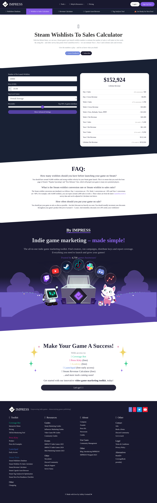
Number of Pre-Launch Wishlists (19, 74)
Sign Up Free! (78, 312)
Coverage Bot (78, 383)
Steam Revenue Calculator (75, 398)
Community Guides (51, 436)
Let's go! (78, 414)
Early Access (13, 452)
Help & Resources (76, 4)
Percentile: (42, 104)
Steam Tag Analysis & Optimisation (21, 474)
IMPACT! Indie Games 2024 (54, 447)
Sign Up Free (147, 4)
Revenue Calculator (65, 11)
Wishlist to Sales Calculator (39, 11)
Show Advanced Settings (42, 112)
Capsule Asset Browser (91, 11)
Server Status (49, 469)
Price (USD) (12, 84)
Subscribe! (86, 53)
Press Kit (83, 428)
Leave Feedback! (72, 53)
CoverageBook (120, 459)
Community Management (88, 443)
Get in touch (120, 436)
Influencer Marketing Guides (54, 429)
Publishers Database (13, 11)
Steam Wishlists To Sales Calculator (21, 464)
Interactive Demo (15, 426)
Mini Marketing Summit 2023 (54, 451)
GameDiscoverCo (120, 194)
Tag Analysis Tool (117, 11)
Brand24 (118, 455)
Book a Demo (120, 429)
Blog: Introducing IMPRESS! (90, 451)
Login (135, 4)
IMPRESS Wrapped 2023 (88, 455)
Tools (63, 4)
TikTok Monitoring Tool (17, 433)
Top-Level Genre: (14, 94)
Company (83, 422)
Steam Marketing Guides (53, 426)
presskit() (119, 462)
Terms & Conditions (122, 444)
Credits (82, 435)
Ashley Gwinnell (85, 494)
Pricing (91, 4)
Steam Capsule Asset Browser (19, 470)
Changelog (12, 485)
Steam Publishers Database (18, 461)
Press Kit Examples (15, 444)
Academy (75, 390)
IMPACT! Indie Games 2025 (54, 444)
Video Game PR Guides (52, 433)
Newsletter (48, 459)
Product (11, 441)
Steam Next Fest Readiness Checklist (21, 477)
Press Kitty (75, 387)
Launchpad (69, 394)
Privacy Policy (120, 447)
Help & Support (50, 465)
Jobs (117, 426)
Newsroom (83, 432)
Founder (83, 425)
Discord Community (51, 462)
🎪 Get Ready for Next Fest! (144, 11)
